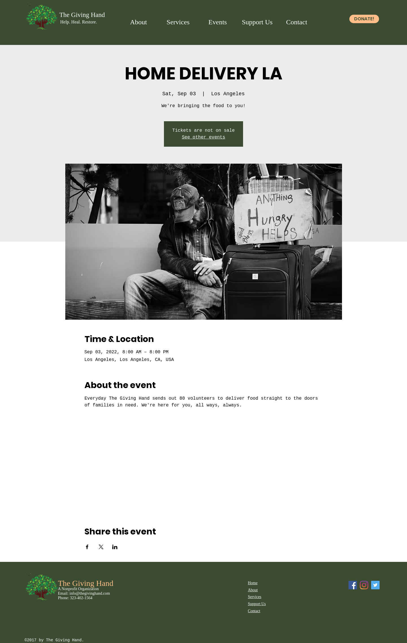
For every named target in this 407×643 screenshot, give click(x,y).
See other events (203, 137)
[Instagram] (364, 585)
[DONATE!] (364, 19)
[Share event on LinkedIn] (115, 547)
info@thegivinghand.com (90, 593)
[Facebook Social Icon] (352, 585)
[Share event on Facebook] (87, 547)
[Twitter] (375, 585)
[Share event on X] (101, 547)
